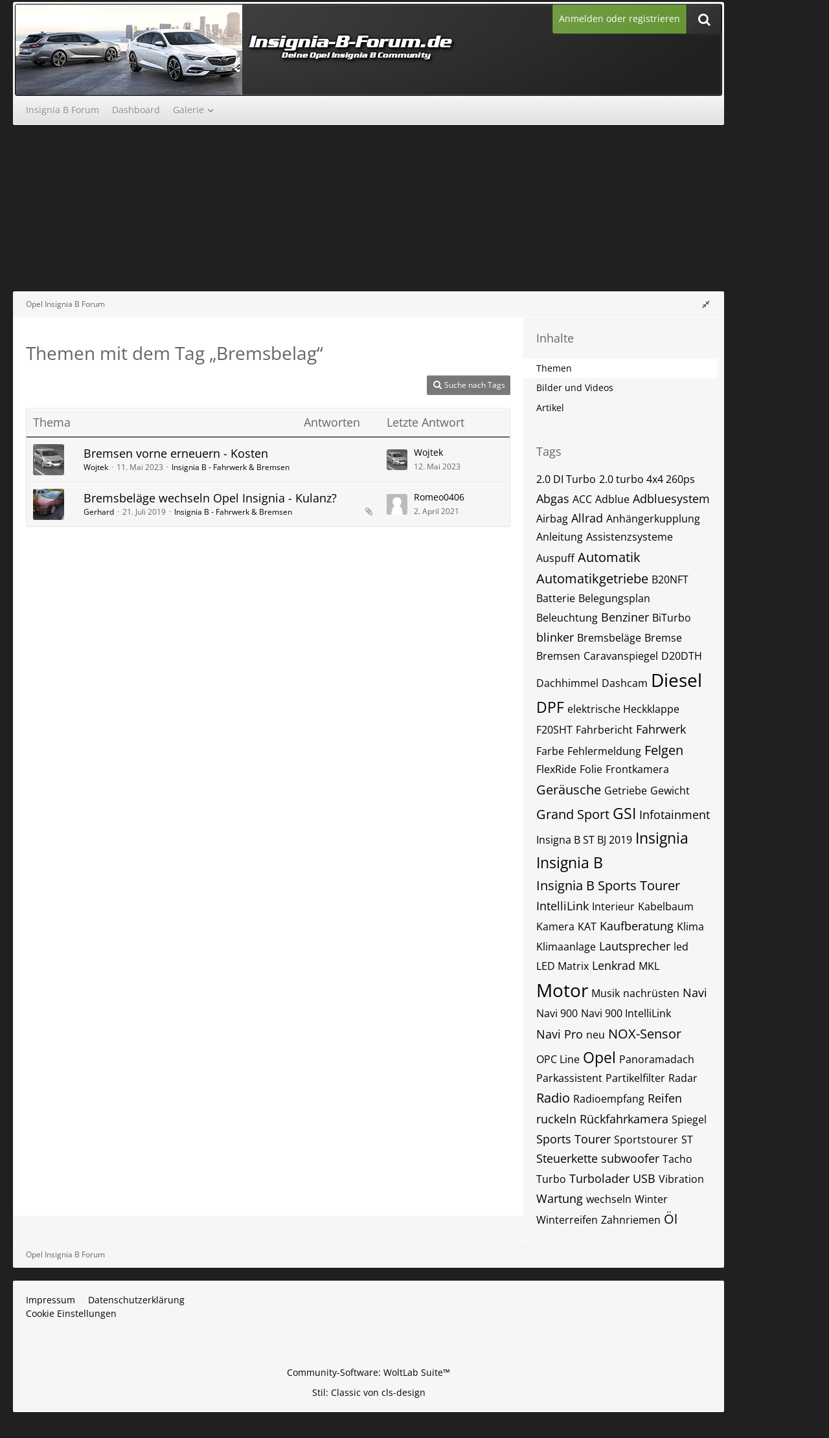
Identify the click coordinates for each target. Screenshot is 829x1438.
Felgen (663, 750)
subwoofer (630, 1158)
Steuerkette (567, 1158)
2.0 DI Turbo (566, 479)
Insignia (661, 837)
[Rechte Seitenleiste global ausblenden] (706, 304)
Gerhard (99, 511)
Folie (591, 769)
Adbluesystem (671, 498)
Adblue (612, 499)
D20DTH (681, 656)
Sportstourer (646, 1139)
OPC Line (558, 1059)
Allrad (587, 518)
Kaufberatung (637, 926)
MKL (649, 966)
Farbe (550, 751)
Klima (690, 926)
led (681, 946)
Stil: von (369, 1392)
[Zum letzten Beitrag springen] (397, 459)
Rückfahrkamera (624, 1119)
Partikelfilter (635, 1078)
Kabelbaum (666, 906)
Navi (695, 992)
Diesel (676, 680)
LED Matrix (562, 966)
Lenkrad (613, 965)
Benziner (625, 617)
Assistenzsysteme (629, 537)
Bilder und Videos (574, 387)
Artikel (550, 407)
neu (595, 1035)
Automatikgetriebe (592, 578)
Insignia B (569, 862)
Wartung (559, 1198)
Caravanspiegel (621, 656)
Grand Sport (572, 814)
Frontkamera (637, 769)
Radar (683, 1078)
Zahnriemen (631, 1220)
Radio (553, 1098)
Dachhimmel (567, 683)
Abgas (552, 498)
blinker (555, 637)
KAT (587, 926)
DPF (550, 707)
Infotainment (674, 814)
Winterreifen (567, 1220)
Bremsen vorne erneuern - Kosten (176, 453)
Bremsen (558, 656)
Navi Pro (559, 1034)
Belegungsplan (614, 598)
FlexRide (556, 769)
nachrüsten (651, 993)
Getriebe (625, 790)
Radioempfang (608, 1099)
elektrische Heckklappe (623, 709)
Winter (651, 1199)
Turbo (551, 1179)
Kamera (555, 926)
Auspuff (555, 558)
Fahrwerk (661, 729)
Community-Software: (368, 1372)
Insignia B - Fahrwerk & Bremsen (231, 467)
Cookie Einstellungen (71, 1313)
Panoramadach (656, 1059)
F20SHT (554, 730)
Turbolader (599, 1178)
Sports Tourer (573, 1139)
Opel (599, 1057)
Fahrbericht (604, 730)
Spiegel (689, 1119)
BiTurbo (671, 618)
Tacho (677, 1159)
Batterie (555, 598)
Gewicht (670, 790)
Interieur (613, 906)
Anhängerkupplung (653, 518)
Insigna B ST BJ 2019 (584, 840)
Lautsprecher (634, 946)
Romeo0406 (439, 497)
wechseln (608, 1199)
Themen (554, 368)
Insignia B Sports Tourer (608, 885)
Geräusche (568, 789)
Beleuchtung (567, 618)
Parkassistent (569, 1078)
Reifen (665, 1098)
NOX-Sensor (644, 1033)
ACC (582, 499)
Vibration (681, 1179)
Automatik (609, 557)
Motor (562, 990)
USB (644, 1178)
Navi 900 (557, 1013)
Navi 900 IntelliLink (626, 1013)
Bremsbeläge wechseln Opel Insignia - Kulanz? (210, 498)
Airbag (552, 518)
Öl (670, 1219)
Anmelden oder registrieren (619, 18)
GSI (624, 813)
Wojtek (96, 467)
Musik (605, 993)
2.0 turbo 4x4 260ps (647, 479)
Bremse (663, 638)
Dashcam (625, 683)
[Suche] (704, 19)
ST (687, 1139)
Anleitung (559, 537)
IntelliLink (562, 906)
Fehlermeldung (604, 751)
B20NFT (670, 579)
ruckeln (556, 1119)
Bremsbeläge (609, 638)
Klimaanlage (566, 946)
